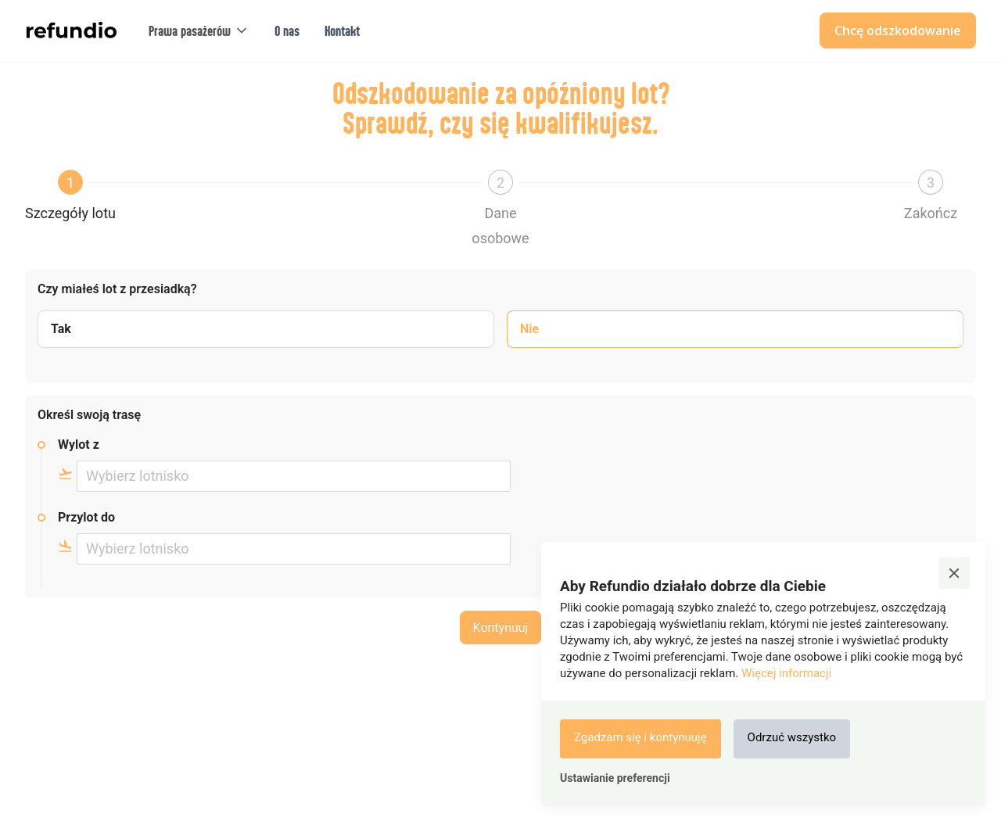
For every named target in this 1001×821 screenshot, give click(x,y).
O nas (287, 30)
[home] (71, 30)
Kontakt (342, 30)
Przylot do (86, 517)
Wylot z (78, 444)
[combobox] (293, 476)
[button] (199, 31)
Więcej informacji (786, 673)
